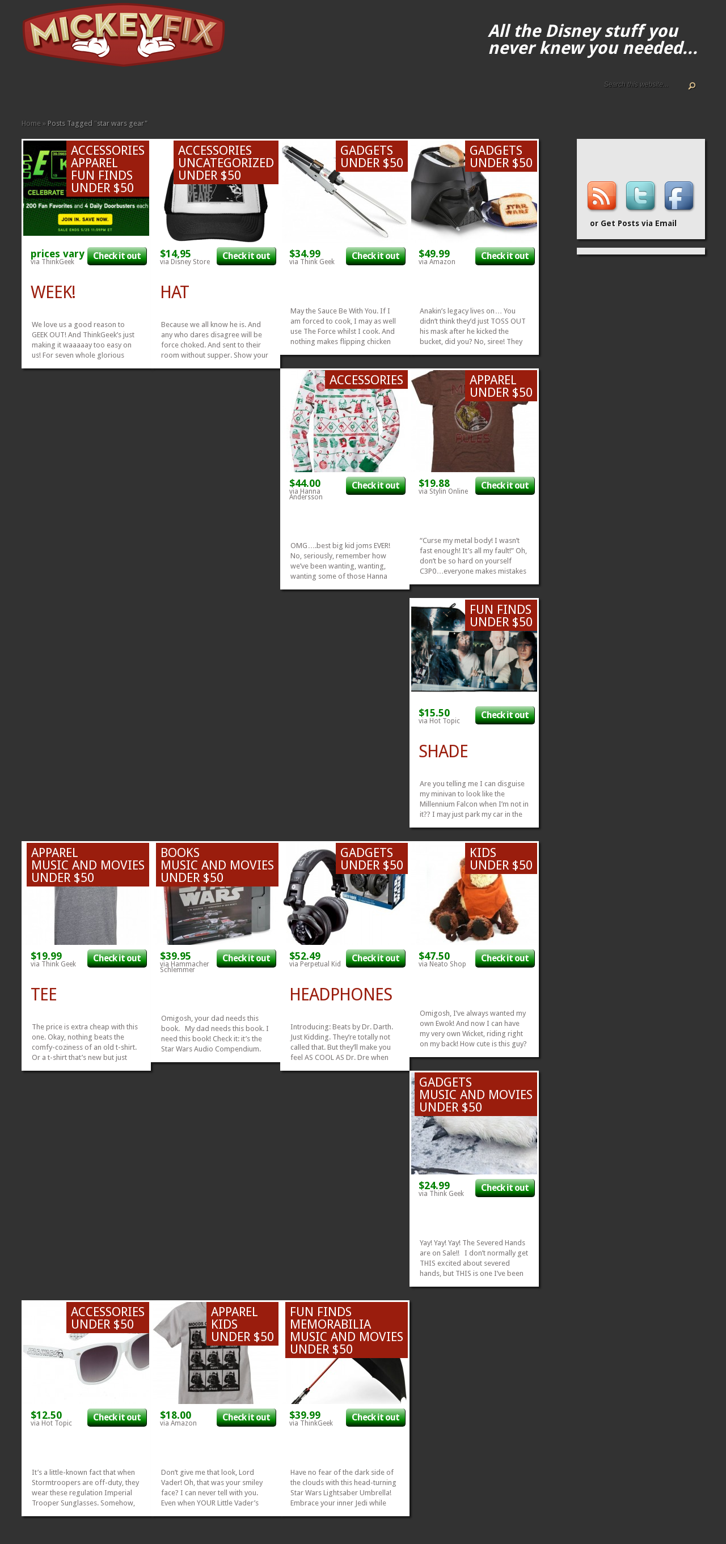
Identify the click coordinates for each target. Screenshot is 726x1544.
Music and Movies (153, 92)
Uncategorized (226, 163)
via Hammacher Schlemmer (184, 967)
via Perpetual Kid (315, 964)
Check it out (117, 256)
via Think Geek (312, 262)
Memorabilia (144, 92)
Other (162, 92)
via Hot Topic (439, 721)
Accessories (80, 92)
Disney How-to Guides (62, 92)
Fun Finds (116, 92)
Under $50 (171, 92)
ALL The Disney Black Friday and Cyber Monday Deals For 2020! (44, 92)
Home (26, 92)
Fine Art (107, 92)
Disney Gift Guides (53, 92)
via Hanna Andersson (306, 494)
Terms (71, 92)
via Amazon (437, 262)
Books (98, 92)
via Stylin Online (443, 491)
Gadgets (125, 92)
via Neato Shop (442, 964)
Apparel (89, 92)
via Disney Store (185, 262)
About (35, 92)
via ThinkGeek (52, 262)
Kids (135, 92)
